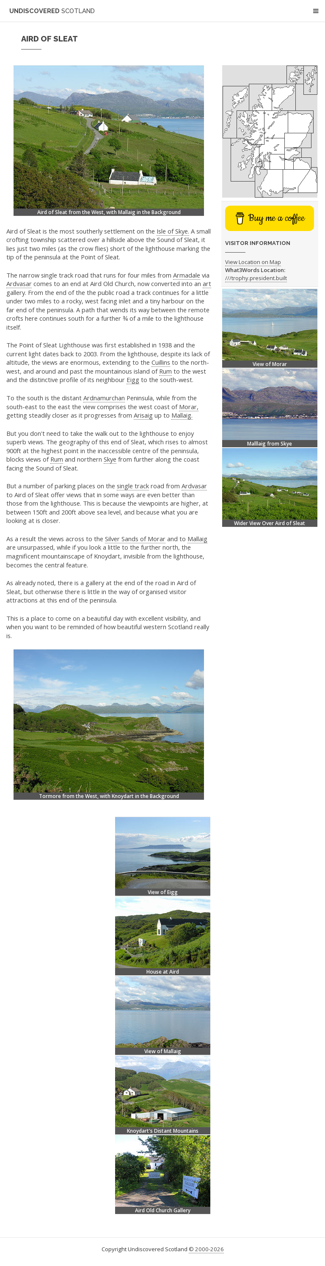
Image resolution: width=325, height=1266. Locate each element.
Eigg (133, 379)
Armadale (186, 275)
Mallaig (197, 538)
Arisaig (143, 415)
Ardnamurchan (104, 398)
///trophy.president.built (256, 278)
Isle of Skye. (173, 231)
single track (133, 486)
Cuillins (160, 362)
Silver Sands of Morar (135, 538)
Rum (165, 371)
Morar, (188, 406)
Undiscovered (52, 10)
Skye (110, 459)
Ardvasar (19, 283)
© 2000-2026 (206, 1249)
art (207, 283)
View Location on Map (253, 262)
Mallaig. (182, 415)
